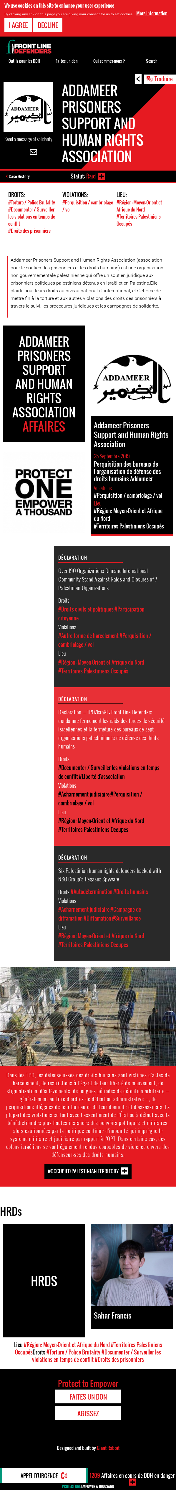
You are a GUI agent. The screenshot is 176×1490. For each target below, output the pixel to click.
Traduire (164, 79)
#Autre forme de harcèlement (88, 636)
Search (151, 61)
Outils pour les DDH (24, 61)
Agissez (88, 1413)
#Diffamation (97, 918)
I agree (18, 25)
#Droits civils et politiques (86, 609)
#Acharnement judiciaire (83, 794)
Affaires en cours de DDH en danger (132, 1475)
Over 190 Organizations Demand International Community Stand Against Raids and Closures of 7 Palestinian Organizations (107, 579)
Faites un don (67, 61)
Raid (91, 176)
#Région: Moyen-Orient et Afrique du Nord (139, 206)
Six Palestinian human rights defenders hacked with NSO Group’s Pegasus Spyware (109, 874)
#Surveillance (126, 918)
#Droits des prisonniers (29, 230)
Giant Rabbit (108, 1447)
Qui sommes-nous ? (109, 61)
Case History (19, 176)
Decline (48, 25)
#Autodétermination (91, 892)
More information (151, 13)
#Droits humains (130, 892)
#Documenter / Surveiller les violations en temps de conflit (31, 216)
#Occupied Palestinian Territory (83, 1171)
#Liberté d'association (102, 776)
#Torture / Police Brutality (31, 202)
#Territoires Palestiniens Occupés (93, 671)
